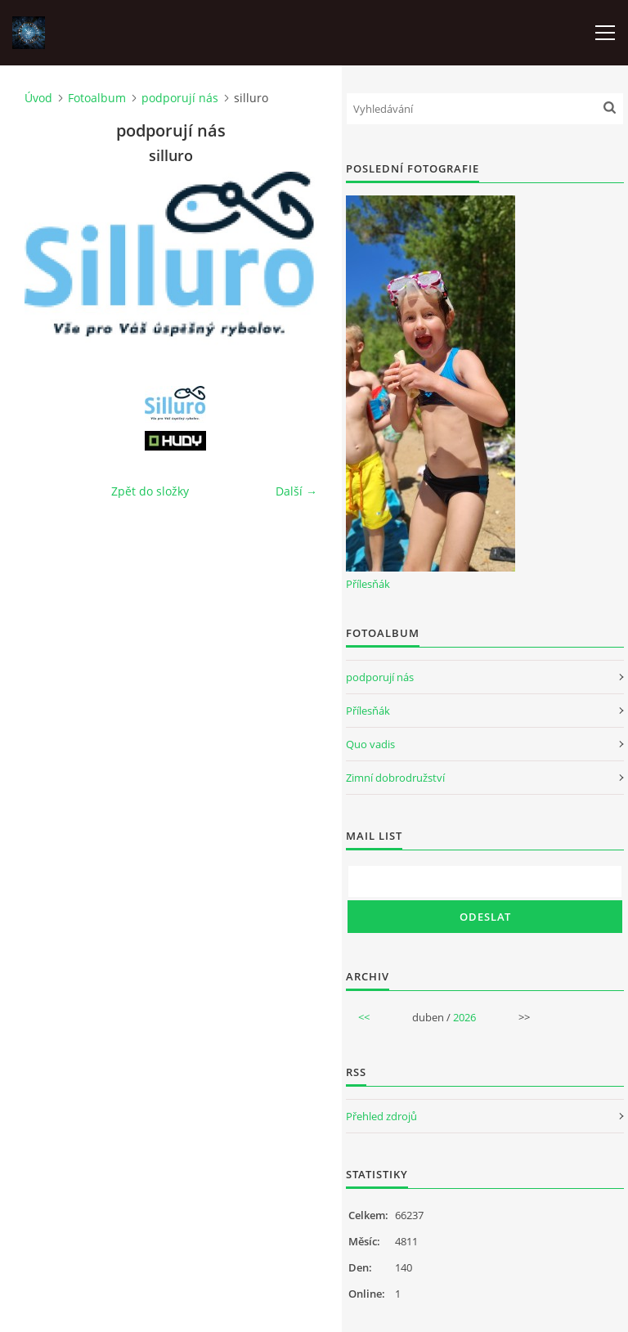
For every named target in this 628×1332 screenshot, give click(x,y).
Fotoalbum (97, 97)
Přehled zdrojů (381, 1116)
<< (364, 1017)
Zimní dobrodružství (395, 777)
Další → (296, 491)
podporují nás (179, 97)
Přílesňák (368, 583)
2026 (464, 1017)
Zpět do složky (150, 491)
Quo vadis (370, 744)
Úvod (38, 97)
